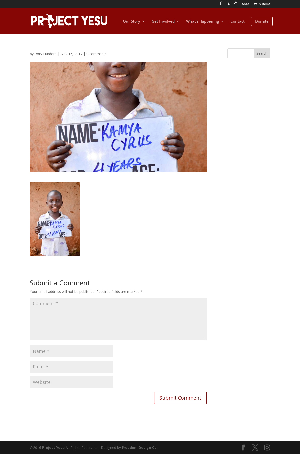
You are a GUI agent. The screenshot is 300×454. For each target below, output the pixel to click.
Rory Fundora (46, 53)
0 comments (96, 53)
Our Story (131, 21)
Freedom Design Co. (140, 447)
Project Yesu (53, 447)
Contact (237, 21)
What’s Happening (202, 21)
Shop (245, 4)
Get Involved (163, 21)
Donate (262, 21)
